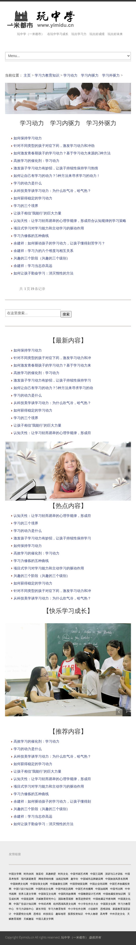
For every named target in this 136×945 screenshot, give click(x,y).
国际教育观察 (65, 898)
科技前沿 (48, 913)
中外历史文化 (117, 913)
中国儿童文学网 (45, 918)
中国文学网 (15, 873)
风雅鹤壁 (51, 873)
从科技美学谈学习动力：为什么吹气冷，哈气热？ (52, 190)
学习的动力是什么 (28, 183)
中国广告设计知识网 (25, 903)
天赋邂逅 (29, 918)
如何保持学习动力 (28, 138)
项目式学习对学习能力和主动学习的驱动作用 (49, 228)
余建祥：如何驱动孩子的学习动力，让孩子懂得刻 (52, 801)
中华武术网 (44, 903)
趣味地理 (61, 913)
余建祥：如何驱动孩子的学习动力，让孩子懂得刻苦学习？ (59, 243)
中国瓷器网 (27, 898)
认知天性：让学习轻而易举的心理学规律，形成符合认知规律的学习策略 (70, 220)
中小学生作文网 (77, 908)
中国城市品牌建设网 (91, 878)
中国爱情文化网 (22, 913)
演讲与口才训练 (114, 873)
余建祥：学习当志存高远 (33, 265)
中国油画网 (101, 888)
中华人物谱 (91, 913)
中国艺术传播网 (84, 888)
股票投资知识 (75, 913)
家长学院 (41, 908)
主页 (27, 75)
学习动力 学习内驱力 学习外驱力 (91, 75)
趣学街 (74, 878)
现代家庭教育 (28, 878)
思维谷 (37, 913)
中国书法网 (116, 888)
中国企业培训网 (98, 883)
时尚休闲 (29, 873)
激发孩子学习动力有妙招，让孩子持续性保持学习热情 (56, 168)
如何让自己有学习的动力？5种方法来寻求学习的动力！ (57, 175)
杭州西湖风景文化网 (64, 903)
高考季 (104, 913)
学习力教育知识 (47, 75)
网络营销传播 (46, 878)
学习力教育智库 (57, 908)
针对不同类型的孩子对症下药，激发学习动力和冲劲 (54, 145)
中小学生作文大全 (88, 903)
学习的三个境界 (26, 205)
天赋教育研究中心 (46, 898)
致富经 (39, 873)
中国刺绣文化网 (19, 883)
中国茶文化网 (108, 903)
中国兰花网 (96, 873)
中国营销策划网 (78, 883)
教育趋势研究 (83, 898)
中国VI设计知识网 (23, 888)
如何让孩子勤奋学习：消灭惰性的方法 (43, 273)
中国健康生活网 (59, 883)
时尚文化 (63, 873)
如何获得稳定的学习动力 (33, 198)
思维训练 (105, 908)
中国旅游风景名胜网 (116, 878)
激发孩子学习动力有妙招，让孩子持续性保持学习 (52, 380)
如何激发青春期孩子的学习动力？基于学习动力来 (52, 365)
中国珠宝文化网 (47, 893)
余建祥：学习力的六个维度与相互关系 (43, 250)
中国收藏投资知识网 (114, 893)
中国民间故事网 (67, 893)
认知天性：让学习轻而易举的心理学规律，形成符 (52, 432)
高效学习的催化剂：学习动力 (36, 160)
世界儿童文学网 (27, 893)
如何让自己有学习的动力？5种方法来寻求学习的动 (53, 387)
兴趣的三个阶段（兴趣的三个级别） (42, 258)
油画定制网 (62, 878)
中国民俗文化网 (44, 888)
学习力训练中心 (25, 908)
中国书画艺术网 (79, 873)
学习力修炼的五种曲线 (31, 235)
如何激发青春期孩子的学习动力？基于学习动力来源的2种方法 (62, 153)
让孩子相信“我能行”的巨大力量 (37, 213)
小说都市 (93, 908)
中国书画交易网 (64, 888)
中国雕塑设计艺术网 (89, 893)
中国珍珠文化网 (39, 883)
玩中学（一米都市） (74, 937)
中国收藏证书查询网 (104, 898)
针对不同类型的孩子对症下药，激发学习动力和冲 (52, 357)
